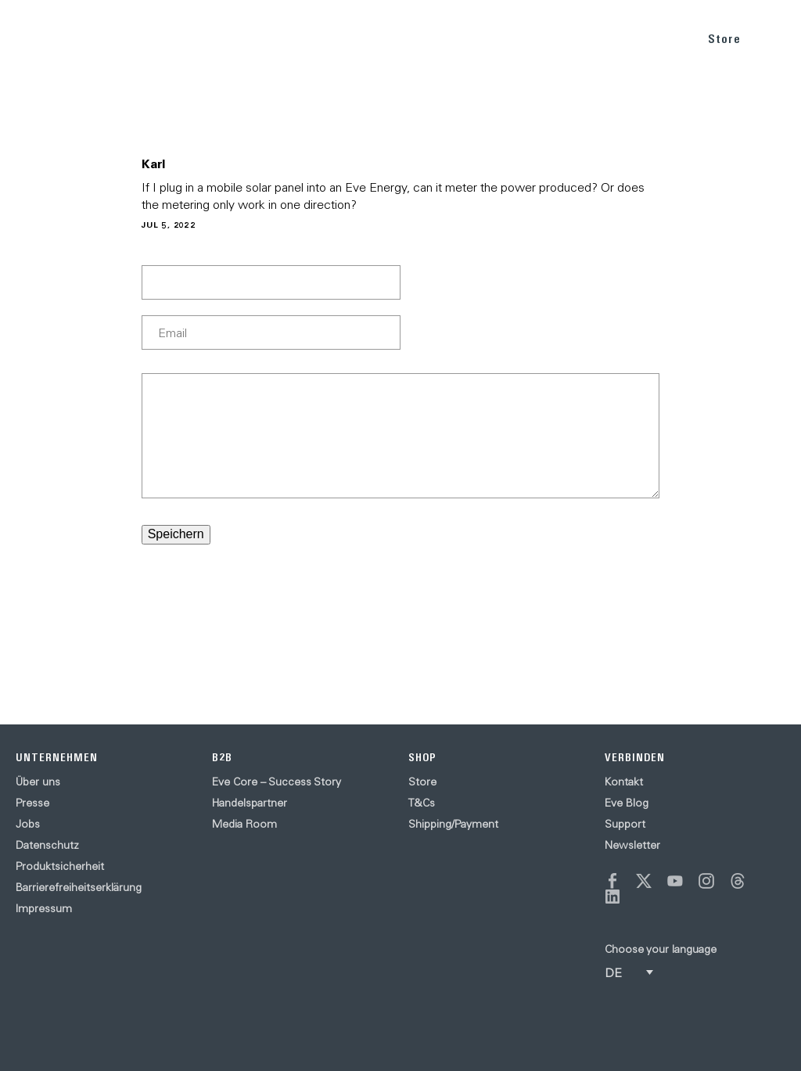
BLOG (596, 38)
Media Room (244, 824)
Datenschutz (47, 845)
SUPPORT (655, 38)
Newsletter (632, 845)
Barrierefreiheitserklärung (79, 887)
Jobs (28, 824)
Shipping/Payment (453, 824)
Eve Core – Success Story (276, 781)
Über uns (38, 781)
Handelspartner (249, 803)
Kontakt (624, 781)
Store (724, 38)
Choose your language (661, 949)
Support (625, 824)
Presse (32, 803)
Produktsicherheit (60, 866)
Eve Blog (626, 803)
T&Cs (421, 803)
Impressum (44, 908)
